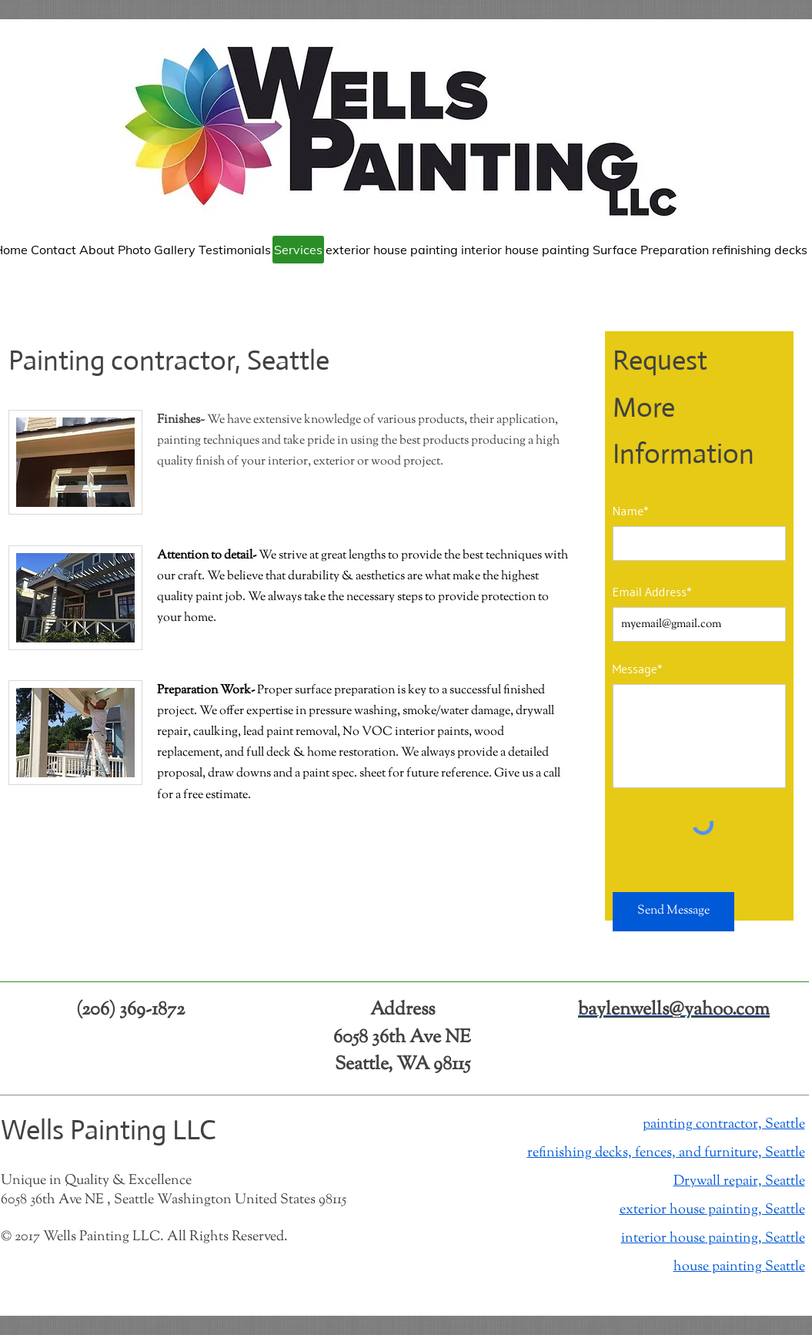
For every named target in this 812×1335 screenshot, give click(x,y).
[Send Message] (673, 911)
